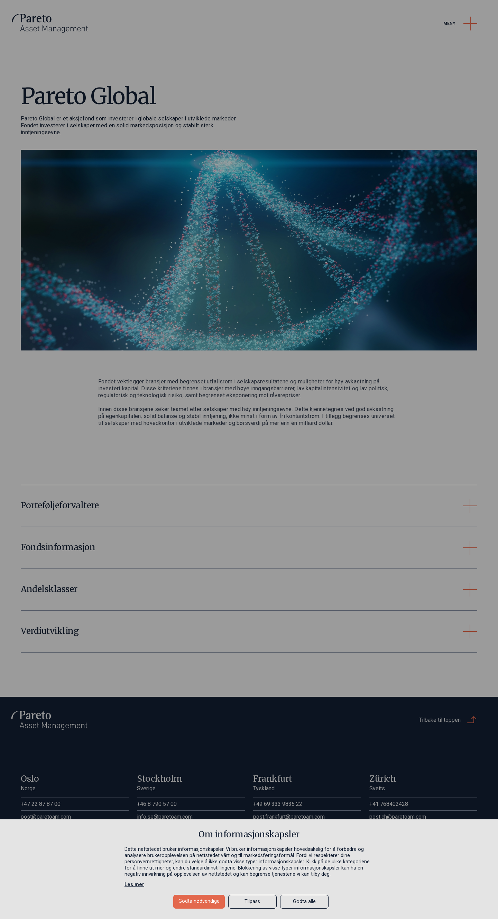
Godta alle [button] (304, 901)
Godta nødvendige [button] (199, 901)
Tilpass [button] (252, 901)
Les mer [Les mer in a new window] (134, 885)
